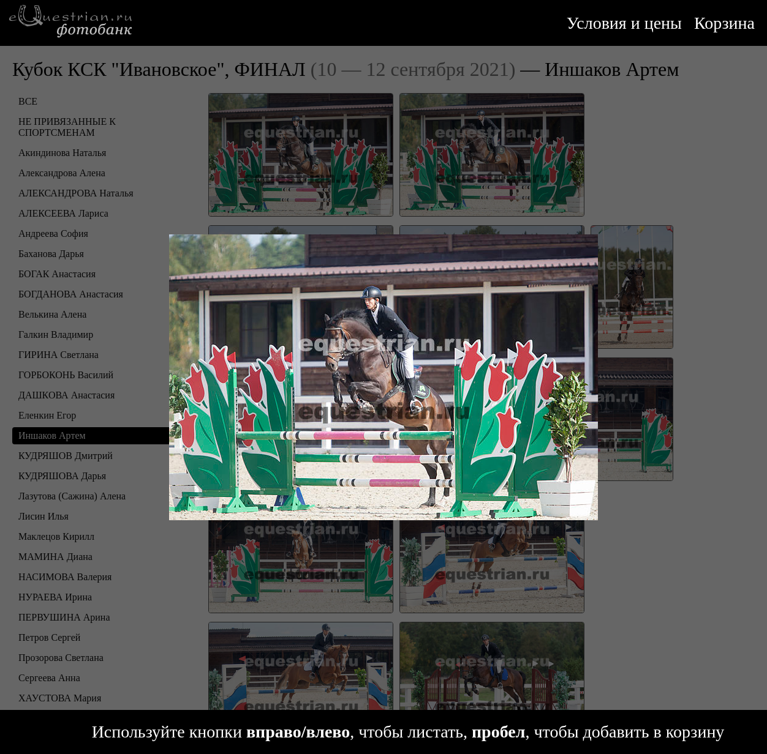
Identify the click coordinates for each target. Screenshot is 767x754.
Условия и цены (624, 22)
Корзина (724, 22)
